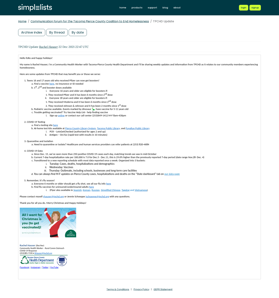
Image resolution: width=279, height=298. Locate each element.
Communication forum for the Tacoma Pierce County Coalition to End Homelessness (90, 21)
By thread (57, 32)
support (152, 7)
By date (78, 32)
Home (22, 21)
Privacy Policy (141, 289)
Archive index (31, 32)
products (136, 7)
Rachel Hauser (48, 47)
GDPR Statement (163, 289)
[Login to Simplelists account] (243, 8)
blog (165, 7)
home (122, 7)
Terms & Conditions (118, 289)
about (177, 7)
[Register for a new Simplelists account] (255, 8)
